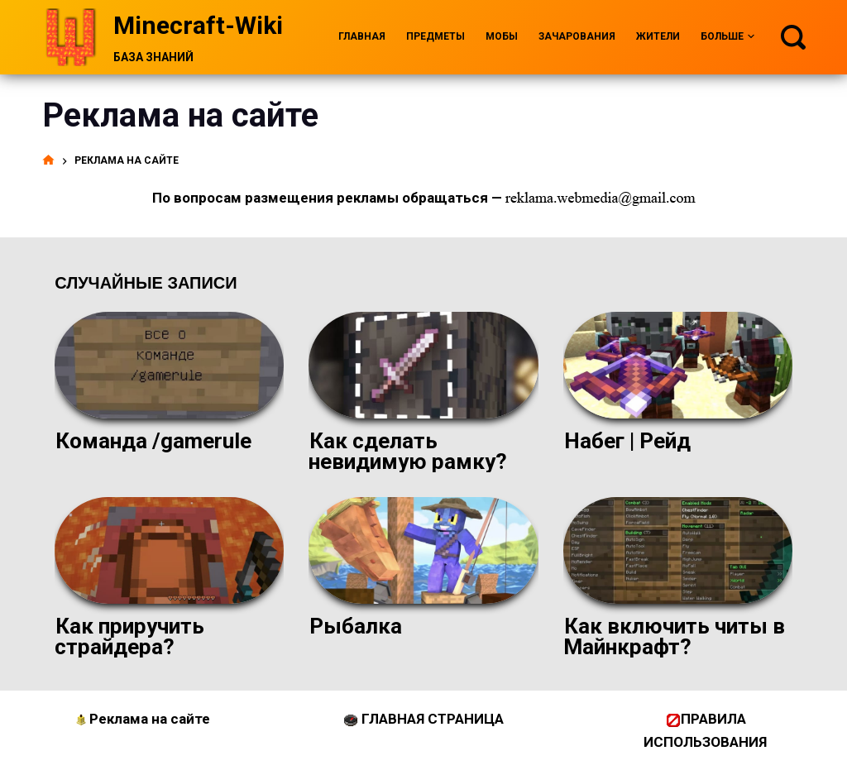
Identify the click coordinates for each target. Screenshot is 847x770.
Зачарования (576, 36)
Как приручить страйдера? (129, 636)
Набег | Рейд (627, 440)
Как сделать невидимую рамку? (408, 451)
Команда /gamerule (153, 440)
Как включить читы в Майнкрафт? (674, 636)
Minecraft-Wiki (198, 25)
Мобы (502, 36)
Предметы (435, 36)
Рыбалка (355, 626)
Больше (727, 37)
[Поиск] (793, 37)
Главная (361, 36)
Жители (658, 36)
